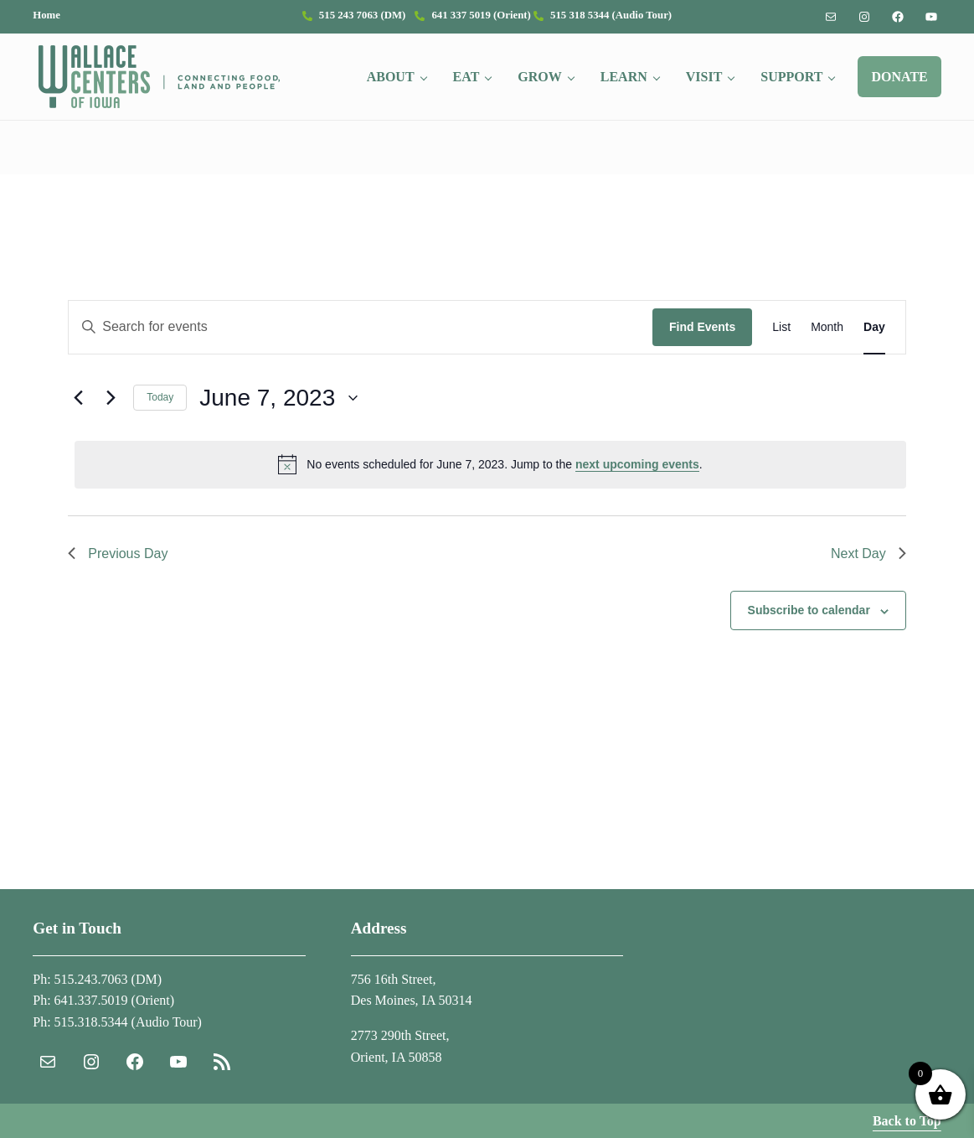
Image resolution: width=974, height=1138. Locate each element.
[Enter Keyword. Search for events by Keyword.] (360, 327)
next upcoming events (637, 464)
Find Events (702, 327)
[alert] (490, 464)
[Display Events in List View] (781, 327)
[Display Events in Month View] (827, 327)
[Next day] (110, 398)
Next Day (868, 553)
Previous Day (117, 553)
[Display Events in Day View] (874, 327)
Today (160, 397)
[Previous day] (78, 398)
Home (46, 15)
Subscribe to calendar (809, 610)
